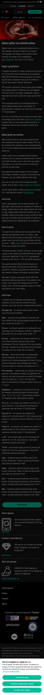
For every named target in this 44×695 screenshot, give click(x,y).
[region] (22, 677)
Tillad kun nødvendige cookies (22, 684)
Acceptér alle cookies (22, 690)
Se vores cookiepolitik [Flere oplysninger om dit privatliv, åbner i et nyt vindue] (11, 671)
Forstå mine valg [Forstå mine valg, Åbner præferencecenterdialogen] (22, 677)
